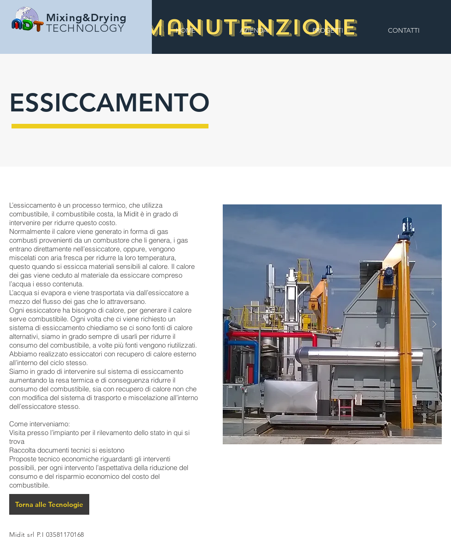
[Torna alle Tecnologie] (49, 504)
